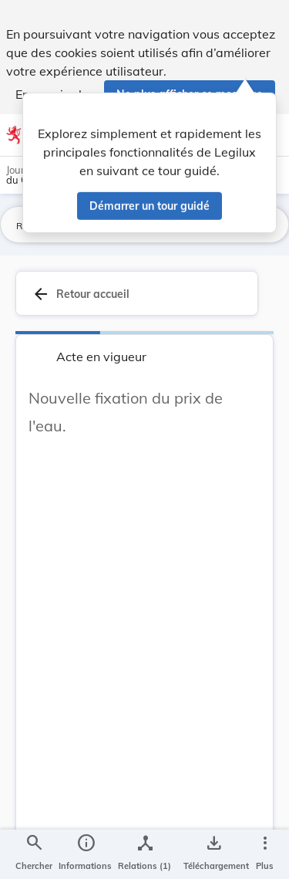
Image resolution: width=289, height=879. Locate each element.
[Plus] (264, 854)
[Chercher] (33, 854)
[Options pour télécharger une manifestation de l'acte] (213, 854)
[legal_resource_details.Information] (85, 854)
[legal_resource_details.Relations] (144, 854)
